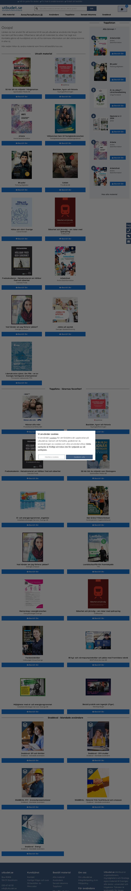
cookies (53, 438)
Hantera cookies (51, 457)
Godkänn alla (79, 457)
